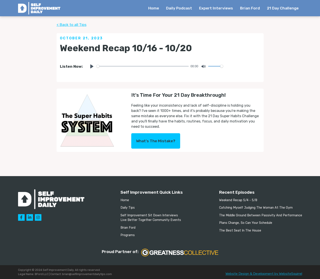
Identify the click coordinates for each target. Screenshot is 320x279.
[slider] (142, 66)
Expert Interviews (216, 8)
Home (153, 8)
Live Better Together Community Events (150, 220)
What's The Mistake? (155, 141)
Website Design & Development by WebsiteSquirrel (264, 274)
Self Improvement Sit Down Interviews (149, 215)
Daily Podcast (179, 8)
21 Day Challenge (283, 8)
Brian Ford (250, 8)
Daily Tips (127, 208)
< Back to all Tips (72, 24)
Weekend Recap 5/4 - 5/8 (238, 200)
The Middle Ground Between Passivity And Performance (260, 215)
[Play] (91, 66)
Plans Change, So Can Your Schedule (245, 223)
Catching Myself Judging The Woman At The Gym (256, 208)
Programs (127, 235)
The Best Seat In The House (240, 230)
